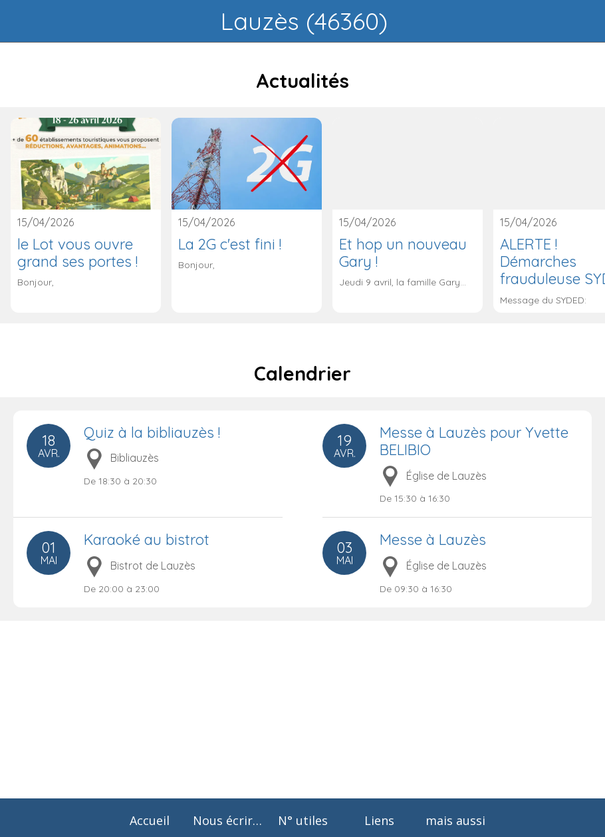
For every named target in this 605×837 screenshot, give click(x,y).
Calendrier (302, 373)
